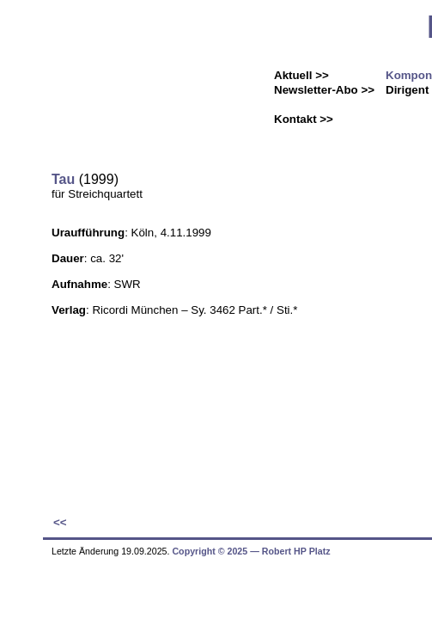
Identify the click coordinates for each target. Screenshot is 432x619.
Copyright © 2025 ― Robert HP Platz (251, 551)
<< (60, 522)
